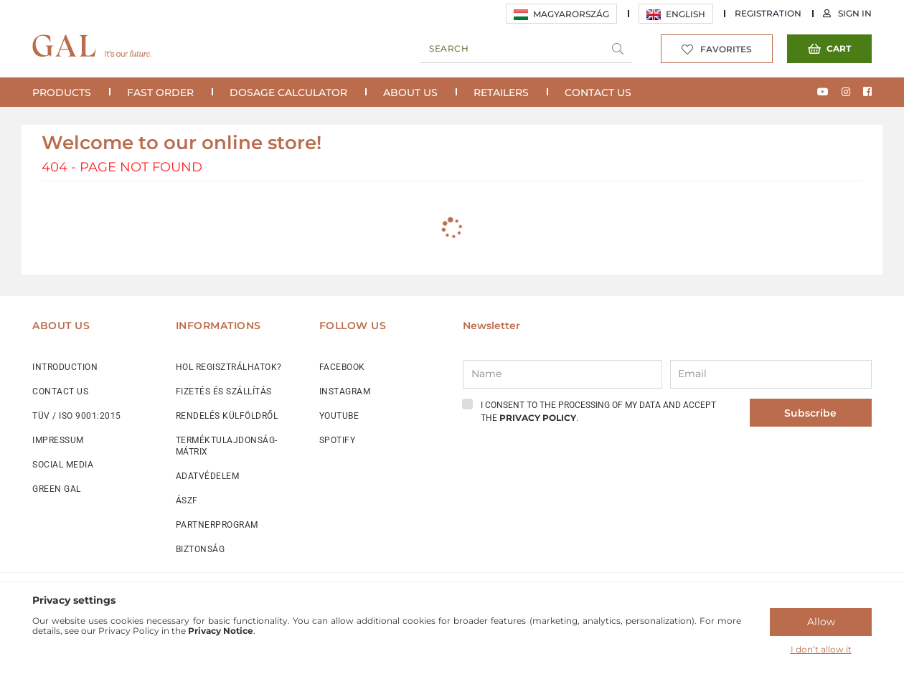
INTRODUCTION (65, 367)
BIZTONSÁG (200, 549)
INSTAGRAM (345, 391)
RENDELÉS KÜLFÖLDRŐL (227, 416)
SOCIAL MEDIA (62, 465)
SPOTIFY (337, 440)
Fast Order (160, 92)
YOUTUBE (339, 416)
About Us (410, 92)
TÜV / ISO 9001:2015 (76, 416)
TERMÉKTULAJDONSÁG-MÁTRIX (227, 446)
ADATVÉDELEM (208, 476)
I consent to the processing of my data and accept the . (598, 411)
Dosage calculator (288, 92)
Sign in (855, 13)
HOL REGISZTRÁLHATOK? (229, 367)
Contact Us (598, 92)
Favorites (726, 49)
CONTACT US (60, 391)
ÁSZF (187, 500)
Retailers (501, 92)
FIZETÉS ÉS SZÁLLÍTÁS (224, 391)
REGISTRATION (768, 13)
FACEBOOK (342, 367)
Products (61, 92)
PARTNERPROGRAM (217, 525)
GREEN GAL (56, 489)
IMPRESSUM (58, 440)
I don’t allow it (821, 649)
